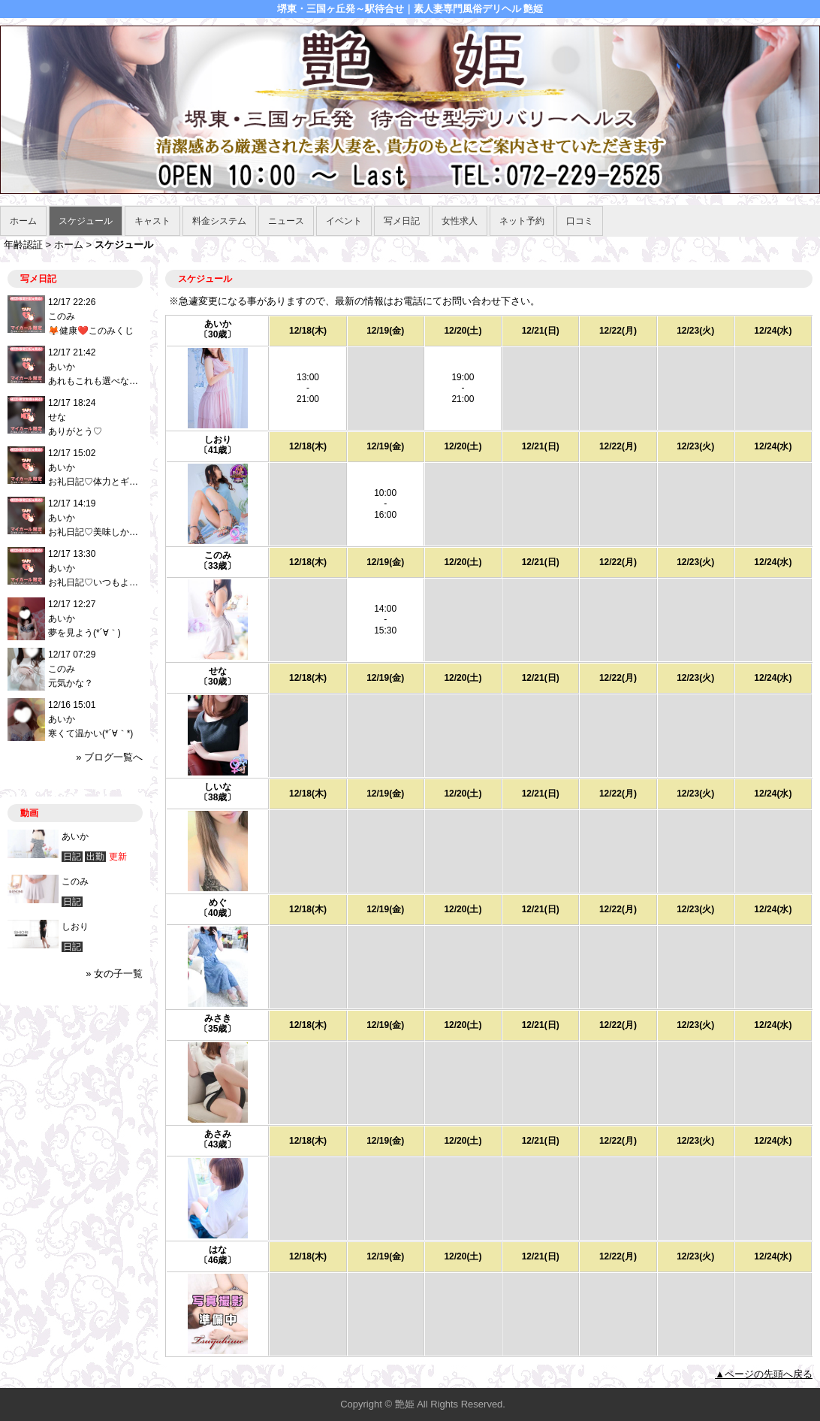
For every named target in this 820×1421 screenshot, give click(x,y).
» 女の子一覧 (114, 973)
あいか (217, 324)
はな (218, 1249)
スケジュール (86, 221)
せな (218, 671)
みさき (217, 1018)
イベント (344, 221)
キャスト (152, 221)
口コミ (579, 221)
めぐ (218, 902)
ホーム (23, 221)
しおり (217, 439)
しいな (217, 787)
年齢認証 (23, 244)
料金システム (219, 221)
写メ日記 (402, 221)
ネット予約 (521, 221)
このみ (217, 555)
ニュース (286, 221)
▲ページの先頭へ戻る (763, 1374)
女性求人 (460, 221)
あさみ (217, 1134)
